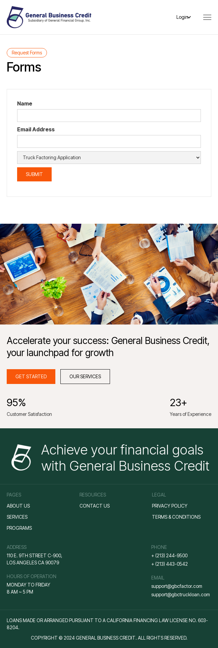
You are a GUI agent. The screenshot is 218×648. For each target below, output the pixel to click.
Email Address (36, 129)
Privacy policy (169, 506)
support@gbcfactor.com (176, 586)
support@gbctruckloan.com (180, 594)
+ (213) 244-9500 (169, 555)
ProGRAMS (19, 528)
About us (18, 506)
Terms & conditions (176, 517)
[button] (187, 17)
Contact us (94, 506)
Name (24, 103)
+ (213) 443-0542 (169, 564)
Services (17, 517)
